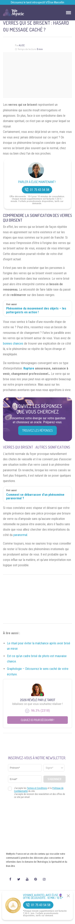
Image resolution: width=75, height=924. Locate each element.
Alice (22, 45)
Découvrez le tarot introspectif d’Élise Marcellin (37, 2)
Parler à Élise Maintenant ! (37, 182)
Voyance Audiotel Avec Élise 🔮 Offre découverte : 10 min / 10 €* (43, 896)
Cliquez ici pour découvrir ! (37, 720)
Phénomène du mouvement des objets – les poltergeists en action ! (36, 310)
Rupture (28, 368)
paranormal (20, 535)
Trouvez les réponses (37, 430)
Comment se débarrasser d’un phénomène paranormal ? (35, 496)
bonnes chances (13, 343)
